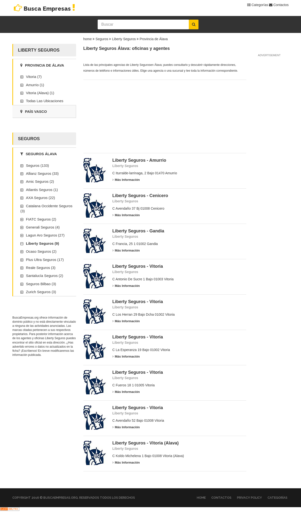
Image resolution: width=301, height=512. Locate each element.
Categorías (257, 5)
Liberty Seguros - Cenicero (140, 195)
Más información (126, 180)
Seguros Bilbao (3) (41, 284)
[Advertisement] (119, 115)
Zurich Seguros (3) (41, 292)
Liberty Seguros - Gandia (138, 231)
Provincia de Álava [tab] (42, 65)
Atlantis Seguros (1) (42, 190)
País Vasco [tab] (33, 111)
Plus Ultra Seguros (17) (45, 260)
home (87, 39)
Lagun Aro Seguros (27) (45, 235)
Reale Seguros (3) (40, 268)
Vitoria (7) (34, 77)
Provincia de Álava (154, 39)
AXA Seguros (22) (40, 198)
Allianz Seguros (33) (42, 173)
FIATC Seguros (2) (41, 219)
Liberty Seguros (124, 39)
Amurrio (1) (35, 85)
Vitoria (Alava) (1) (40, 93)
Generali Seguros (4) (43, 227)
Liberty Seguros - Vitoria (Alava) (145, 443)
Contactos (279, 5)
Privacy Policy (249, 497)
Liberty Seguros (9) (42, 243)
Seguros (101, 39)
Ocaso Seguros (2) (41, 251)
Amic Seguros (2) (40, 181)
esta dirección (56, 342)
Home (201, 497)
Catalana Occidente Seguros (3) (46, 208)
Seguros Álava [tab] (38, 154)
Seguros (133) (37, 165)
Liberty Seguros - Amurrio (139, 160)
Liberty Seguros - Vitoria (137, 266)
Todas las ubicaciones (44, 101)
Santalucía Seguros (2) (44, 276)
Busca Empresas (44, 8)
